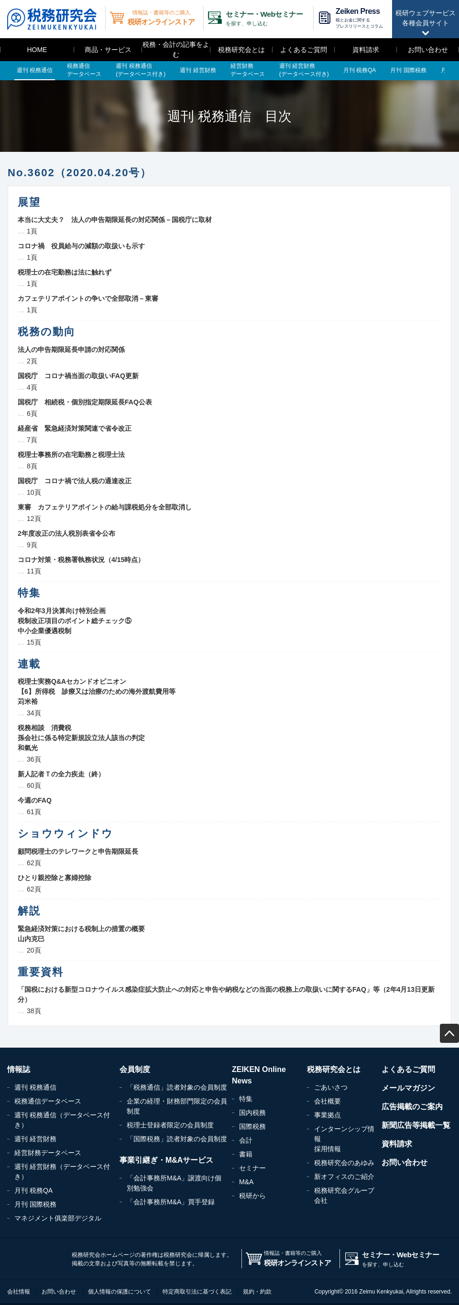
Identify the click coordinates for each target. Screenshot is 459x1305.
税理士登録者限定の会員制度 (170, 1125)
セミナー (252, 1168)
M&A (246, 1182)
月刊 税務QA (33, 1190)
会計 (245, 1140)
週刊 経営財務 (35, 1139)
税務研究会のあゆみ (344, 1163)
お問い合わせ (428, 49)
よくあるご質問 (303, 49)
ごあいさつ (331, 1087)
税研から (252, 1195)
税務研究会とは (241, 49)
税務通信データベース (47, 1101)
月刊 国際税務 (35, 1204)
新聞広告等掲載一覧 (416, 1125)
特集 (245, 1099)
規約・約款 (257, 1291)
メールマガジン (408, 1088)
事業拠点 (327, 1115)
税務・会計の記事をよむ (175, 49)
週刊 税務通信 (35, 1087)
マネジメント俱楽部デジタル (57, 1218)
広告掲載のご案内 (412, 1107)
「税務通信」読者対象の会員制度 (177, 1087)
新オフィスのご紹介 (344, 1176)
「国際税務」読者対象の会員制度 (177, 1139)
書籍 (245, 1154)
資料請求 (365, 49)
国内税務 (252, 1112)
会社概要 (327, 1101)
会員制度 (135, 1069)
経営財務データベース (47, 1152)
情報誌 (18, 1069)
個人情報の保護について (119, 1291)
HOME (37, 49)
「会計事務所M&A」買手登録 (171, 1202)
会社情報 (18, 1291)
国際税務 (252, 1126)
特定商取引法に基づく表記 (197, 1291)
